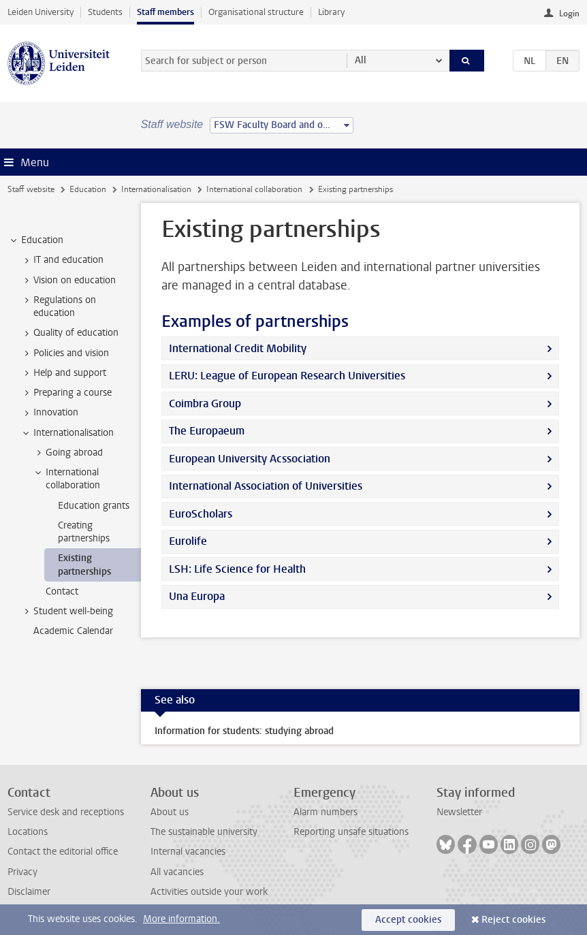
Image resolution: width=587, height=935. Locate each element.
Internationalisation (156, 189)
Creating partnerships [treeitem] (84, 532)
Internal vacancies (187, 851)
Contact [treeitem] (62, 591)
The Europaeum (206, 431)
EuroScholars (200, 514)
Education (87, 189)
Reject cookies (513, 919)
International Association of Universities (265, 486)
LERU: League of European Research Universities (287, 375)
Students (105, 12)
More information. (181, 919)
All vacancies (177, 872)
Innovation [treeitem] (49, 412)
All (360, 60)
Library (331, 12)
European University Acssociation (249, 458)
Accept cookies (408, 919)
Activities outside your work (209, 891)
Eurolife (188, 541)
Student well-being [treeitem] (66, 611)
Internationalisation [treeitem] (67, 433)
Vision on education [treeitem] (68, 280)
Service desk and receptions (65, 812)
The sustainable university (203, 831)
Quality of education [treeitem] (69, 333)
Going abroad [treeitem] (68, 453)
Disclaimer (28, 891)
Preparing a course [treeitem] (66, 393)
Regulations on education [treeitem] (58, 306)
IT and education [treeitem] (62, 260)
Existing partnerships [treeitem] (84, 564)
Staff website (30, 189)
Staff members (165, 12)
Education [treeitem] (35, 240)
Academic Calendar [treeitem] (73, 630)
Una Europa (197, 596)
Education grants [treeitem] (93, 505)
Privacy (22, 872)
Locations (27, 831)
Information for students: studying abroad (244, 731)
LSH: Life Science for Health (237, 569)
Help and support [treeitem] (63, 373)
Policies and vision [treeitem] (64, 353)
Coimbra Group (205, 403)
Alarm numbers (326, 812)
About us (169, 812)
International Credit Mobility (237, 348)
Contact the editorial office (62, 851)
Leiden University (40, 12)
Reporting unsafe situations (351, 831)
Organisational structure (256, 12)
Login (569, 13)
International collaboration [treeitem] (66, 479)
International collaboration (254, 189)
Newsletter (459, 812)
